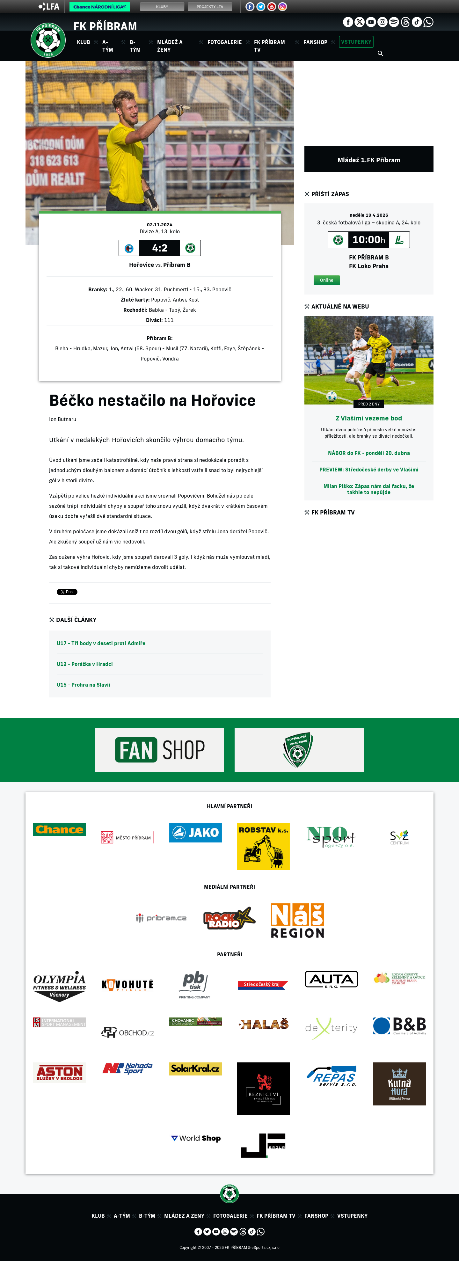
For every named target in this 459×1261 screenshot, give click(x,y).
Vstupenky (356, 42)
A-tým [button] (107, 46)
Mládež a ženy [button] (170, 46)
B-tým (147, 1216)
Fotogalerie (225, 42)
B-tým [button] (135, 46)
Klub (98, 1216)
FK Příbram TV (269, 46)
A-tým (122, 1216)
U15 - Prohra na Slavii (83, 685)
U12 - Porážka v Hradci (85, 664)
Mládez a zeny (184, 1216)
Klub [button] (83, 42)
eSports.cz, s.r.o (265, 1247)
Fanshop (315, 42)
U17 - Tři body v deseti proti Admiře (101, 643)
